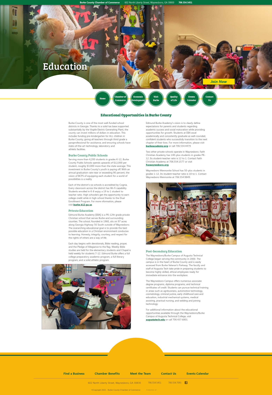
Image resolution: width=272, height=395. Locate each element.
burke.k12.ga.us (82, 204)
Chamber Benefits (107, 373)
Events (191, 98)
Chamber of (120, 98)
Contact (209, 98)
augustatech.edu (155, 319)
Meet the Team (140, 373)
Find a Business (73, 373)
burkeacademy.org (157, 146)
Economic (138, 98)
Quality (173, 98)
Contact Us (168, 373)
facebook (186, 382)
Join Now (219, 81)
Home (102, 98)
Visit (156, 98)
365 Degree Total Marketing (170, 390)
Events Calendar (198, 373)
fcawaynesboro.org (157, 164)
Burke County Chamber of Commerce (64, 86)
